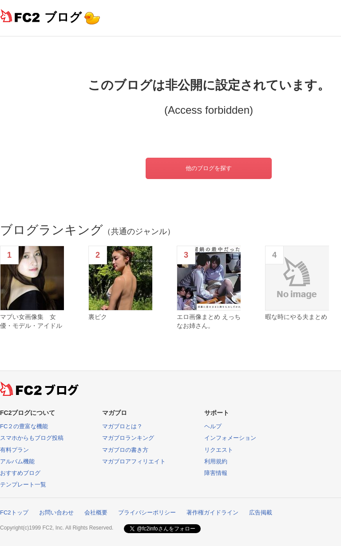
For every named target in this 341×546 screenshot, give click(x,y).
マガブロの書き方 (125, 449)
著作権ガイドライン (212, 512)
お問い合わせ (56, 512)
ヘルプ (213, 426)
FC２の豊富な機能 (24, 426)
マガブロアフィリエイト (134, 461)
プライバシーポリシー (147, 512)
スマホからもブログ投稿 (31, 437)
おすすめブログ (20, 473)
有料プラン (14, 449)
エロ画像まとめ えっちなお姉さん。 (209, 321)
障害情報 (215, 473)
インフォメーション (230, 437)
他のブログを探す (209, 168)
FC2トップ (14, 512)
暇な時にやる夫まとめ (296, 316)
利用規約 (215, 461)
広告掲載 (260, 512)
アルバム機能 (17, 461)
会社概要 (95, 512)
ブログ (63, 17)
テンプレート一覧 (23, 484)
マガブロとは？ (122, 426)
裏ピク (97, 316)
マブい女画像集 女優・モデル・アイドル (31, 321)
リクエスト (218, 449)
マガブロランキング (128, 437)
